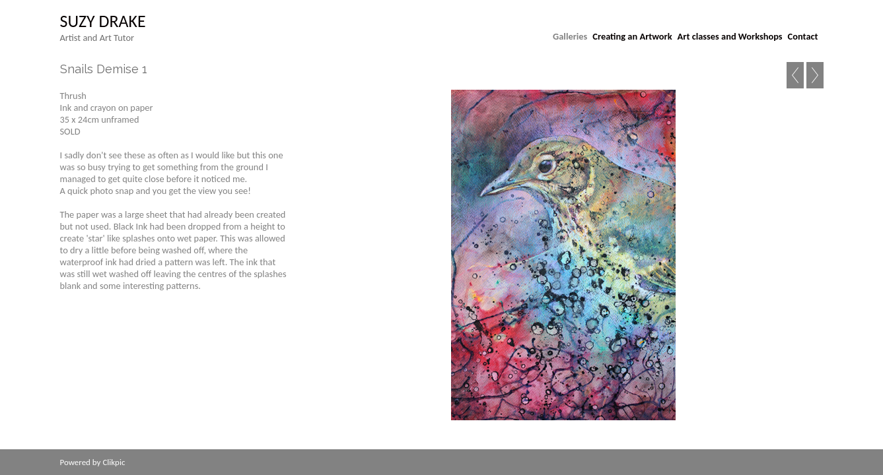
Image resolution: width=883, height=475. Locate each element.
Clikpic (113, 462)
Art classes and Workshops (730, 36)
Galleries (570, 36)
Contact (803, 36)
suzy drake (103, 21)
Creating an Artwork (632, 36)
